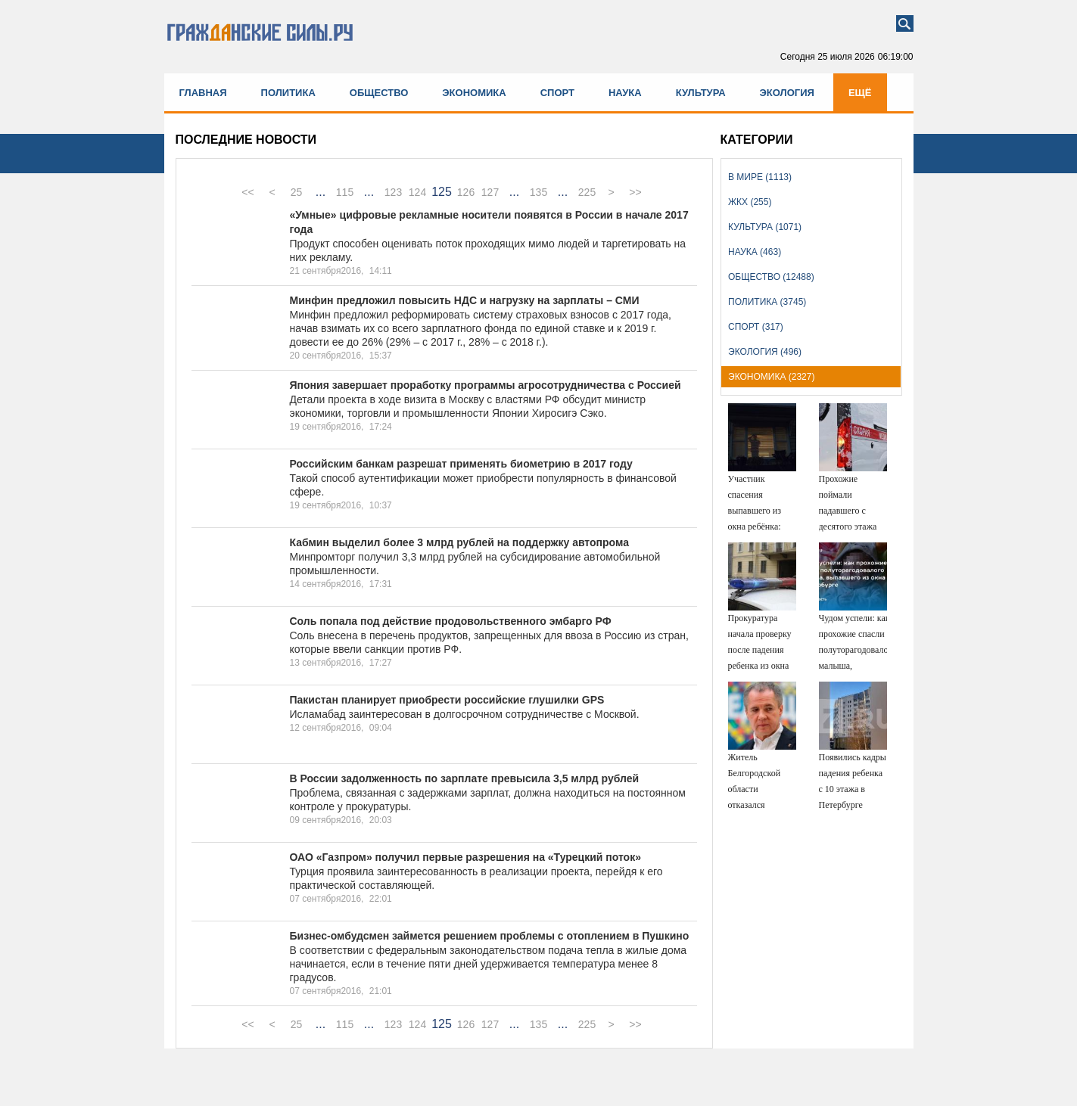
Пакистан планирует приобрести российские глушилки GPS (447, 700)
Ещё (860, 92)
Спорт (557, 92)
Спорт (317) (755, 327)
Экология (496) (765, 351)
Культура (701, 92)
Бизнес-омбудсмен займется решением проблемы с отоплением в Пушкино (489, 936)
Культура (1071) (765, 227)
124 (417, 192)
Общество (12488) (771, 277)
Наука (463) (754, 252)
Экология (787, 92)
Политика (288, 92)
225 (587, 192)
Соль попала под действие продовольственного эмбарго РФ (451, 621)
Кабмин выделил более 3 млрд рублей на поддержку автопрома (459, 542)
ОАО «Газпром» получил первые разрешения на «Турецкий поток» (465, 857)
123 (393, 192)
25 (297, 192)
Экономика (474, 92)
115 (344, 192)
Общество (379, 92)
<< (247, 192)
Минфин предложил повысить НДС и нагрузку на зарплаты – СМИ (465, 300)
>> (635, 192)
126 (466, 192)
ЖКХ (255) (749, 202)
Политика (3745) (767, 302)
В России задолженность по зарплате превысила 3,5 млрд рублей (465, 778)
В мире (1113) (760, 177)
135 (538, 192)
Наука (625, 92)
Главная (203, 92)
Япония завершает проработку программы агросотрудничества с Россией (485, 385)
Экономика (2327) (771, 376)
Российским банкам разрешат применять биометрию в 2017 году (461, 464)
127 (490, 192)
